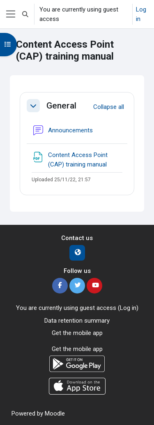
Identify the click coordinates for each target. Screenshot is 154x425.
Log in (141, 14)
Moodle (55, 413)
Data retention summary (77, 320)
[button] (25, 14)
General (61, 106)
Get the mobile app (77, 333)
